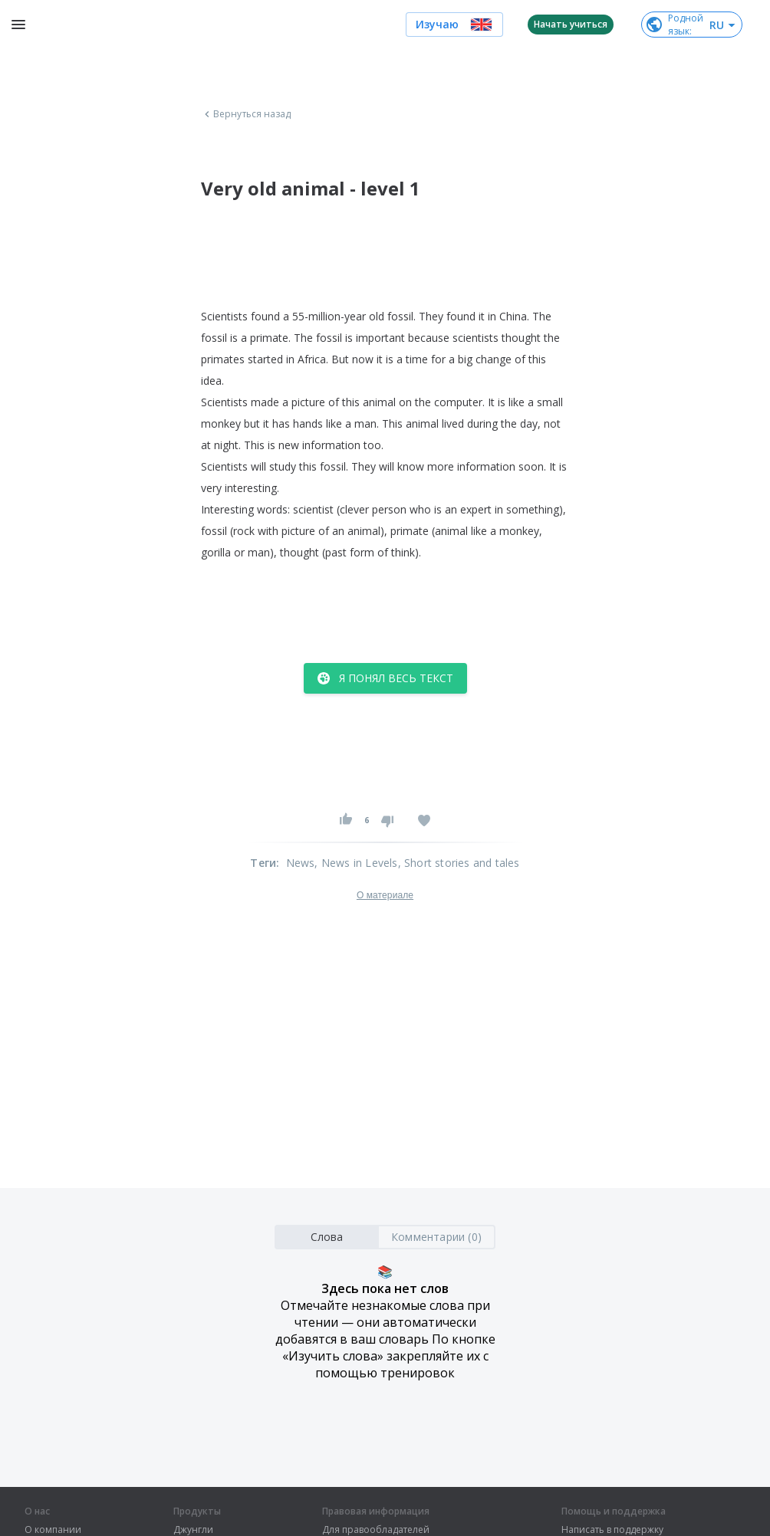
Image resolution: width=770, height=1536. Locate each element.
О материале (385, 895)
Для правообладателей (375, 1530)
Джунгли (193, 1530)
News (300, 862)
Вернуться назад (246, 114)
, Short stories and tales (459, 862)
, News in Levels (355, 862)
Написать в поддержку (612, 1530)
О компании (53, 1530)
